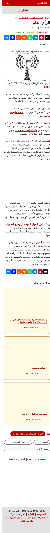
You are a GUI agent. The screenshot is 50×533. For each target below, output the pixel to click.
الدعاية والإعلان (39, 517)
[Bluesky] (4, 37)
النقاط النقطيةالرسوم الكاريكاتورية (29, 18)
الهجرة (43, 442)
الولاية (10, 514)
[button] (7, 3)
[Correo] (45, 37)
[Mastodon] (10, 37)
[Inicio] (42, 10)
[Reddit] (22, 37)
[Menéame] (16, 37)
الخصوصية (40, 514)
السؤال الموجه (29, 224)
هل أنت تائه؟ (25, 520)
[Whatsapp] (28, 37)
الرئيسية (46, 18)
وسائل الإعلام (40, 449)
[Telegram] (33, 37)
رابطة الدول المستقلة (24, 130)
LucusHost (37, 459)
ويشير (45, 202)
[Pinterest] (39, 37)
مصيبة (29, 231)
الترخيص (13, 510)
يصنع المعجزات (10, 224)
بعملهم (15, 155)
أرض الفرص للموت (37, 368)
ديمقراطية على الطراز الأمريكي (32, 414)
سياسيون (37, 242)
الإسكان (44, 141)
